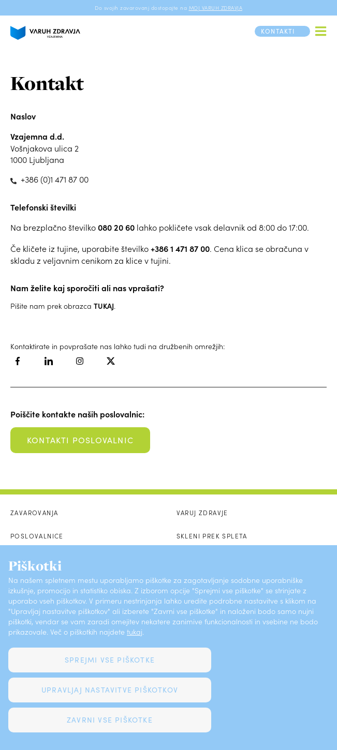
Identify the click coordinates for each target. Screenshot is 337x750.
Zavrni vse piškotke (110, 720)
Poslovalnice (37, 536)
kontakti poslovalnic (80, 439)
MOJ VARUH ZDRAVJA (216, 7)
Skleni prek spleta (212, 536)
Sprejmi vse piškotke (110, 660)
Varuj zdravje (202, 512)
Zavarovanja (34, 512)
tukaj (134, 632)
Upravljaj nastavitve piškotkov (109, 690)
